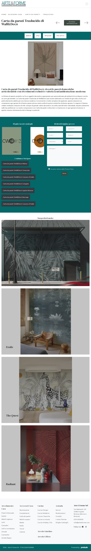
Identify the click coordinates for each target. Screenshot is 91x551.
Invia (64, 173)
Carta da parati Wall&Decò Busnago (16, 197)
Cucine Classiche (44, 516)
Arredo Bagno (6, 538)
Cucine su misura (44, 519)
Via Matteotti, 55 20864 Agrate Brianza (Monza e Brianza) (80, 512)
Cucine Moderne (43, 513)
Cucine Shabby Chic (45, 522)
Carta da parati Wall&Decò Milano (15, 164)
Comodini (4, 525)
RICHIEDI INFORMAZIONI (72, 22)
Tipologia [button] (47, 36)
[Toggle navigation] (86, 3)
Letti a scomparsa (7, 529)
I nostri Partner (61, 519)
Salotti (3, 516)
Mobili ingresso (7, 519)
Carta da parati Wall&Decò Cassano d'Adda (18, 177)
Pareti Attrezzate (7, 513)
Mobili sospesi (25, 519)
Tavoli (22, 529)
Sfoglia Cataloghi (62, 522)
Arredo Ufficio (44, 536)
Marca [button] (28, 36)
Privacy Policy (69, 169)
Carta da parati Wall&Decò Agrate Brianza (18, 190)
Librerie (22, 532)
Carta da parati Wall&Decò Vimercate (16, 170)
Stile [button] (38, 36)
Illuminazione (24, 510)
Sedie (22, 526)
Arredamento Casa (7, 507)
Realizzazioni (60, 513)
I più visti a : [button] (60, 36)
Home (3, 14)
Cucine (41, 506)
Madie (22, 522)
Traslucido (48, 14)
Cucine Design (43, 510)
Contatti (59, 516)
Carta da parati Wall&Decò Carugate (16, 184)
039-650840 (78, 519)
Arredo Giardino (45, 531)
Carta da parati (32, 14)
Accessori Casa (15, 14)
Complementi (24, 513)
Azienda (59, 506)
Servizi (58, 510)
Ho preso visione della (62, 169)
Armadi (4, 532)
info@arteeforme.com (82, 522)
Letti (3, 522)
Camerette (5, 535)
